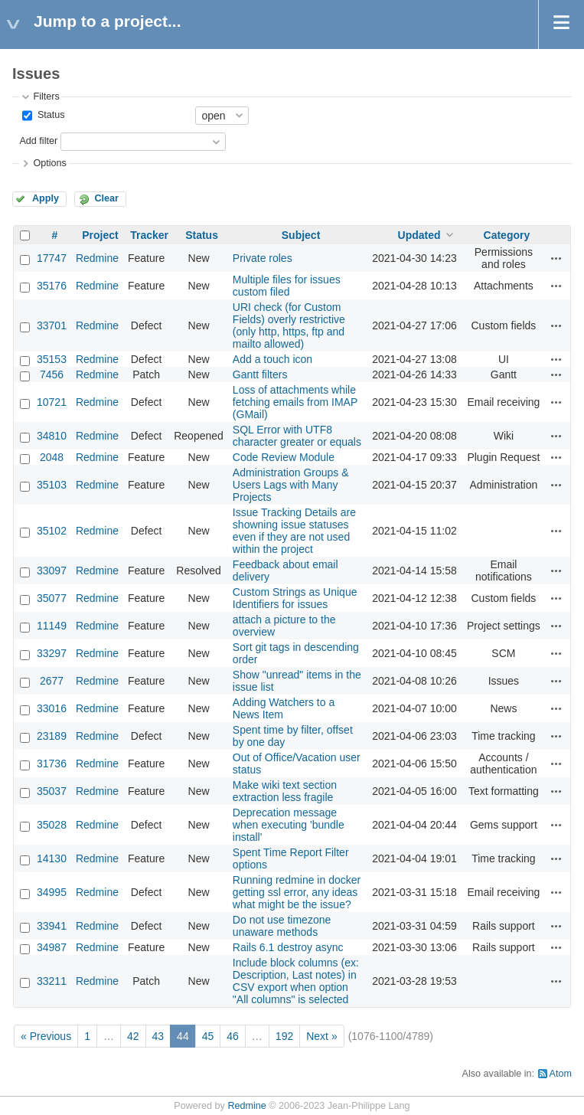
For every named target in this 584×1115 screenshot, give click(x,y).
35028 (52, 825)
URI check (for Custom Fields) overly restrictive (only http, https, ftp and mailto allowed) (289, 325)
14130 (52, 858)
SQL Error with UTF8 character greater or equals (297, 435)
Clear (106, 198)
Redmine (97, 258)
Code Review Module (283, 457)
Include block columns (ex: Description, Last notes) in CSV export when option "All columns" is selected (296, 980)
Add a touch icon (272, 359)
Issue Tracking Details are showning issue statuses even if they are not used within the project (294, 530)
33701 (52, 325)
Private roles (262, 258)
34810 (52, 436)
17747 (52, 258)
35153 (52, 359)
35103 (52, 485)
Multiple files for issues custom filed (287, 285)
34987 (52, 947)
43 (158, 1036)
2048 (52, 457)
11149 (52, 626)
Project (100, 235)
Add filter (38, 141)
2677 (52, 681)
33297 (52, 653)
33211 (52, 981)
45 (208, 1036)
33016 (52, 708)
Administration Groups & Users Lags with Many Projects (291, 484)
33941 (52, 926)
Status (49, 115)
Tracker (149, 235)
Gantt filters (260, 374)
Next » (321, 1036)
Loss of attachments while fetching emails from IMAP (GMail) (295, 402)
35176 (52, 286)
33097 (52, 570)
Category (507, 235)
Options (49, 163)
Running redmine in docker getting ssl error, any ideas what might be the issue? (297, 892)
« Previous (46, 1036)
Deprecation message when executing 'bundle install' (288, 824)
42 (133, 1036)
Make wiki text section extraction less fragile (285, 791)
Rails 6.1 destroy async (288, 947)
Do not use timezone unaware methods (282, 926)
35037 (52, 791)
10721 (52, 402)
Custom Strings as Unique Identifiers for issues (295, 598)
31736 (52, 763)
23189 (52, 736)
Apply (45, 198)
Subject (301, 235)
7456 (52, 374)
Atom (561, 1073)
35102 (52, 531)
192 (284, 1036)
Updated (419, 235)
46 (233, 1036)
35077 (52, 598)
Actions (556, 258)
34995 (52, 892)
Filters (46, 96)
